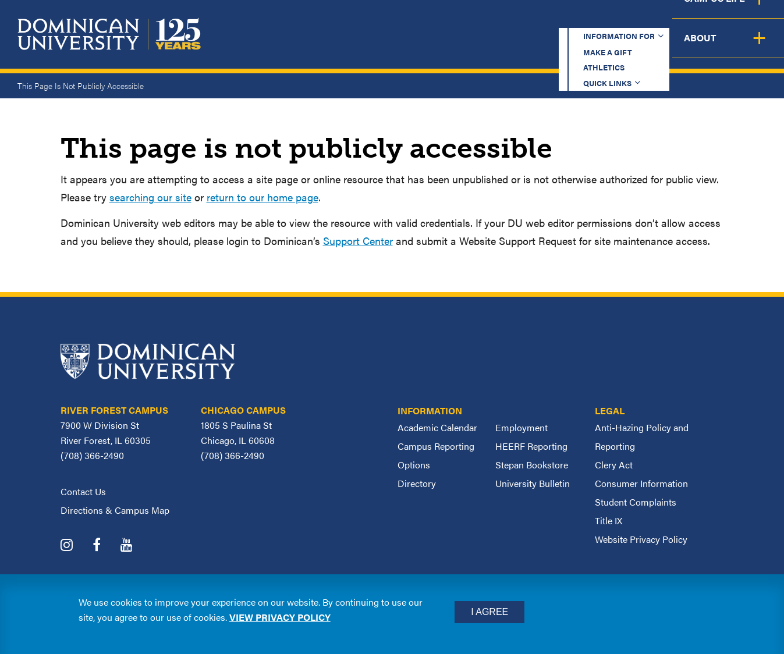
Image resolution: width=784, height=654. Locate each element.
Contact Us (83, 491)
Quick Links (619, 20)
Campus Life (669, 47)
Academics (336, 47)
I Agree (489, 612)
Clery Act (614, 464)
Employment (521, 427)
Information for (355, 20)
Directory (417, 483)
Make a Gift (459, 20)
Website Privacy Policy (641, 539)
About (751, 47)
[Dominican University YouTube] (135, 546)
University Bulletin (532, 483)
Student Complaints (635, 502)
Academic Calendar (437, 427)
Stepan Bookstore (531, 464)
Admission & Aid (439, 47)
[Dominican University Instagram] (75, 546)
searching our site (150, 197)
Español (706, 20)
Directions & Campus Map (115, 510)
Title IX (608, 520)
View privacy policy (280, 617)
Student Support (559, 47)
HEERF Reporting (531, 446)
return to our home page (262, 197)
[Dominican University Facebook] (105, 546)
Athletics (539, 20)
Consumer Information (641, 483)
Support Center (358, 240)
